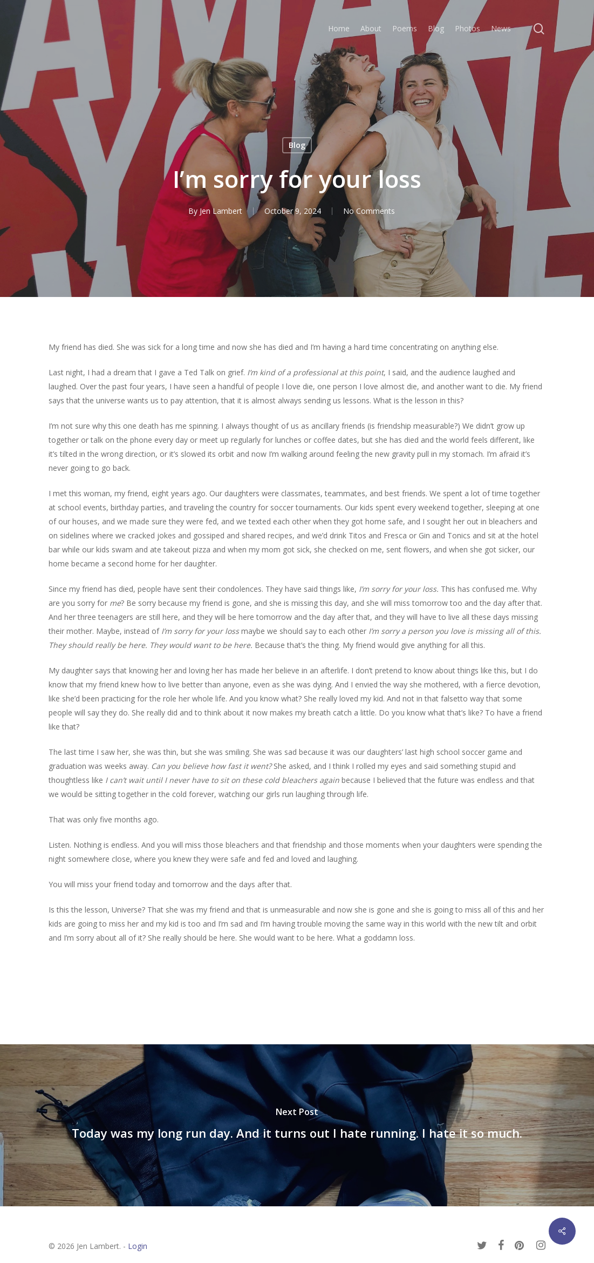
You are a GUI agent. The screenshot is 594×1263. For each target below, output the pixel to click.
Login (137, 1246)
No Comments (369, 211)
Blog (297, 145)
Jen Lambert (221, 211)
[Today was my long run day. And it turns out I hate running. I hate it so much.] (297, 1125)
